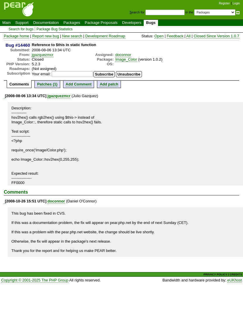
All (188, 36)
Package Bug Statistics (55, 29)
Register (224, 3)
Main (6, 22)
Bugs (151, 22)
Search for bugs (20, 29)
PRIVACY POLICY (215, 274)
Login (236, 3)
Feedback (175, 36)
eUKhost (234, 280)
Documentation (46, 22)
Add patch (109, 84)
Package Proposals (101, 22)
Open (159, 36)
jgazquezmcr (42, 54)
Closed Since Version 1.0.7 (216, 36)
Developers (131, 22)
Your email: (41, 74)
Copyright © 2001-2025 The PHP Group (34, 280)
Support (22, 22)
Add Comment (79, 84)
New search (72, 36)
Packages (71, 22)
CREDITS (236, 274)
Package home (16, 36)
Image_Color (126, 59)
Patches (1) (47, 84)
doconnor (123, 54)
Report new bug (45, 36)
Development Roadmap (105, 36)
